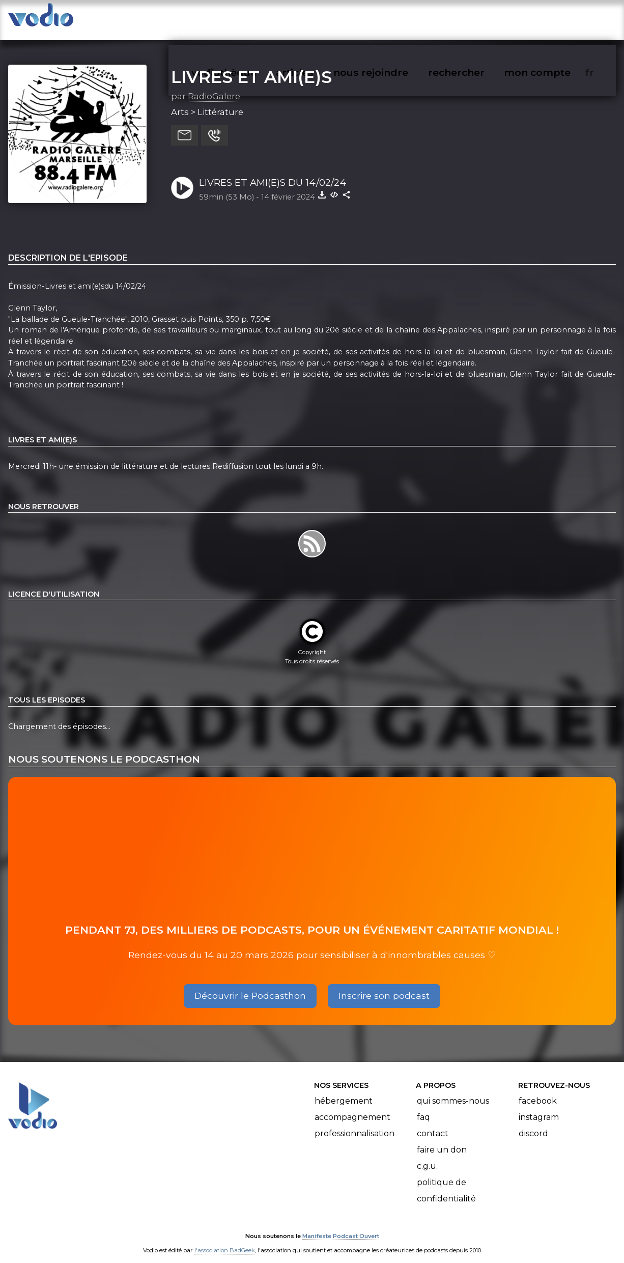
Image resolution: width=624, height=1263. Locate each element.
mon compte (554, 18)
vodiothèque (248, 18)
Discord (533, 1123)
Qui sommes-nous (453, 1091)
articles (317, 18)
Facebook (538, 1091)
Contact (432, 1123)
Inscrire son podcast (384, 985)
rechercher (474, 18)
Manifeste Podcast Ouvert (340, 1226)
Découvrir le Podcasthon (250, 985)
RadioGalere (214, 86)
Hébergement (344, 1091)
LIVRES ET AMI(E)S (251, 67)
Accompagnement (352, 1107)
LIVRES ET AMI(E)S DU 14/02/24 (272, 172)
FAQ (423, 1107)
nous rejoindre (391, 18)
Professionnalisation (354, 1123)
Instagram (539, 1107)
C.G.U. (427, 1156)
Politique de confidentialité (446, 1180)
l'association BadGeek (224, 1240)
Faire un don (442, 1139)
